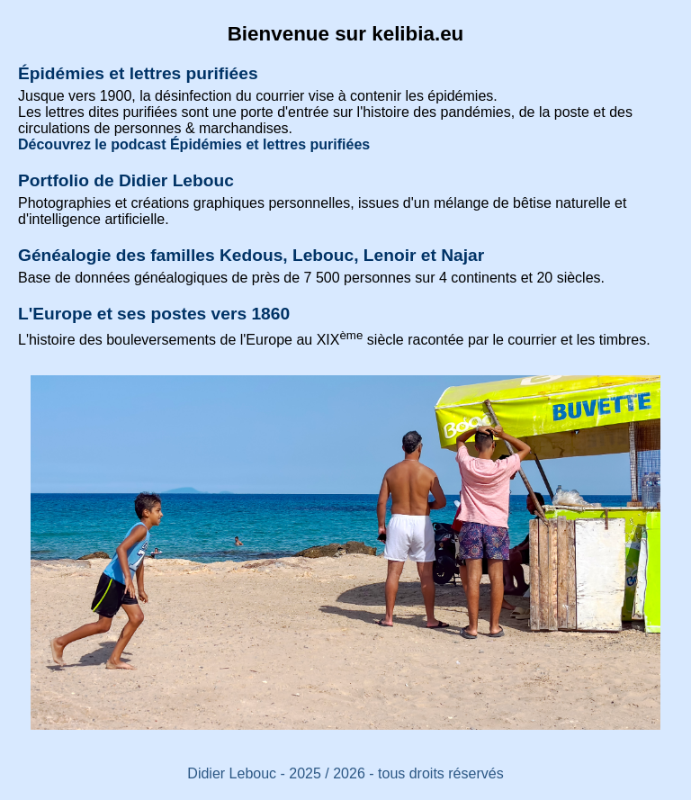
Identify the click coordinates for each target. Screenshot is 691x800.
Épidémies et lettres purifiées (138, 73)
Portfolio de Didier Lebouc (126, 180)
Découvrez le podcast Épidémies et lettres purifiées (194, 144)
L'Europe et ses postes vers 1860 (154, 313)
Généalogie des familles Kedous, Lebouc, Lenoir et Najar (251, 255)
